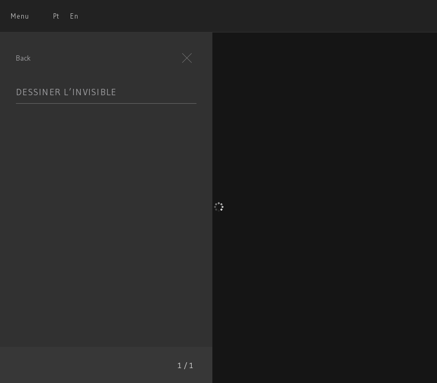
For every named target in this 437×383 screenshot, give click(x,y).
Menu (20, 16)
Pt (56, 16)
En (74, 16)
